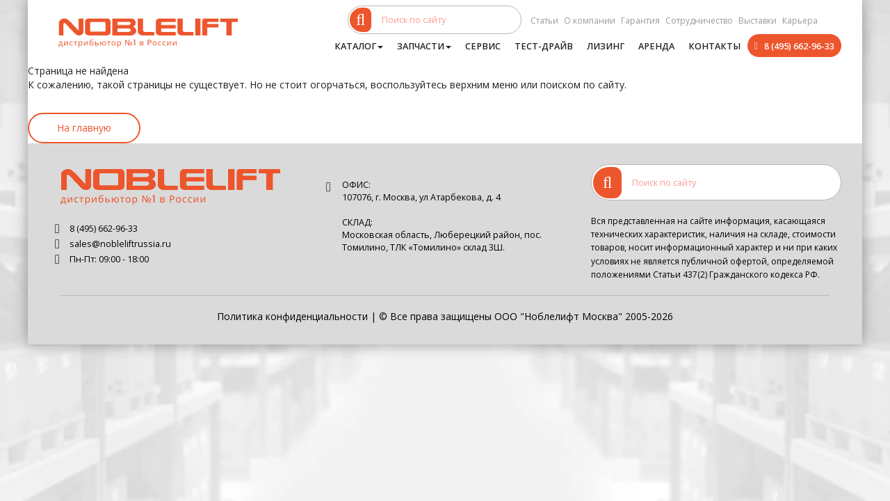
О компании (589, 20)
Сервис (483, 46)
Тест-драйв (544, 46)
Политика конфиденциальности (292, 316)
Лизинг (605, 46)
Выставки (757, 20)
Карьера (800, 20)
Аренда (656, 46)
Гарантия (640, 20)
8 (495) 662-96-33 (799, 46)
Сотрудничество (699, 20)
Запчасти (424, 46)
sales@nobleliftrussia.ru (120, 244)
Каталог (358, 46)
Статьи (544, 20)
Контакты (714, 46)
